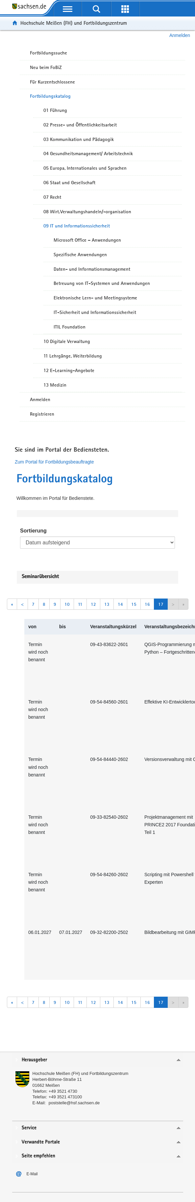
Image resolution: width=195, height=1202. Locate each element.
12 (93, 604)
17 (160, 604)
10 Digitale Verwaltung (66, 341)
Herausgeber (34, 1059)
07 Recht (52, 197)
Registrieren (42, 414)
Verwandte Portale (41, 1142)
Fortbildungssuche (48, 53)
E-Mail (32, 1174)
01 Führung (55, 110)
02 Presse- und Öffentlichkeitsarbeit (80, 125)
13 (107, 604)
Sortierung (33, 530)
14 (120, 604)
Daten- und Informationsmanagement (92, 269)
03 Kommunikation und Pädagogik (78, 139)
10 (67, 604)
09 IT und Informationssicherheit (76, 226)
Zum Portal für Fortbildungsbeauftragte (54, 461)
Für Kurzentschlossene (52, 82)
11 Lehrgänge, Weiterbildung (72, 356)
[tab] (97, 1060)
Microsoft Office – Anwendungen (87, 240)
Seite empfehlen (38, 1155)
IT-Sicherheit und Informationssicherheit (95, 312)
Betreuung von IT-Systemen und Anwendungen (102, 283)
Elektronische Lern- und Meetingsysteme (95, 298)
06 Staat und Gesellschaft (69, 183)
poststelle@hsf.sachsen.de (74, 1102)
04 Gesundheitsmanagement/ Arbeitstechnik (88, 153)
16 (147, 604)
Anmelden (179, 35)
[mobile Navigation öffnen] (67, 9)
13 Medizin (54, 385)
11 (80, 604)
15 (133, 604)
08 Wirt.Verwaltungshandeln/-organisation (87, 212)
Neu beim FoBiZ (46, 67)
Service (29, 1127)
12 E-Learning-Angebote (68, 370)
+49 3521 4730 (63, 1091)
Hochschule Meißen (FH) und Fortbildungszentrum (73, 23)
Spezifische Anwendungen (80, 255)
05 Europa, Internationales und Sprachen (85, 168)
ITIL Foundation (69, 327)
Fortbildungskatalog (50, 96)
